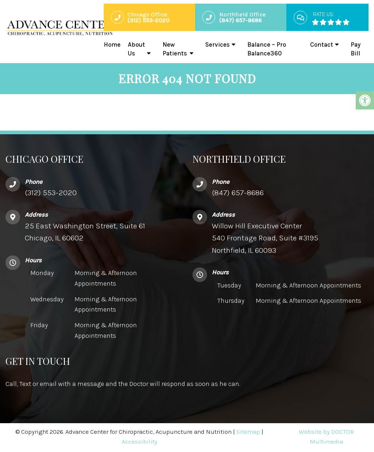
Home (112, 44)
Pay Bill (355, 49)
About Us (136, 49)
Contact (321, 44)
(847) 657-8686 (238, 194)
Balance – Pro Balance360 (266, 49)
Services (217, 44)
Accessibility (139, 443)
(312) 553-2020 (51, 194)
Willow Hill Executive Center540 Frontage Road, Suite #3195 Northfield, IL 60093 (265, 239)
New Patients (175, 49)
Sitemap (248, 433)
